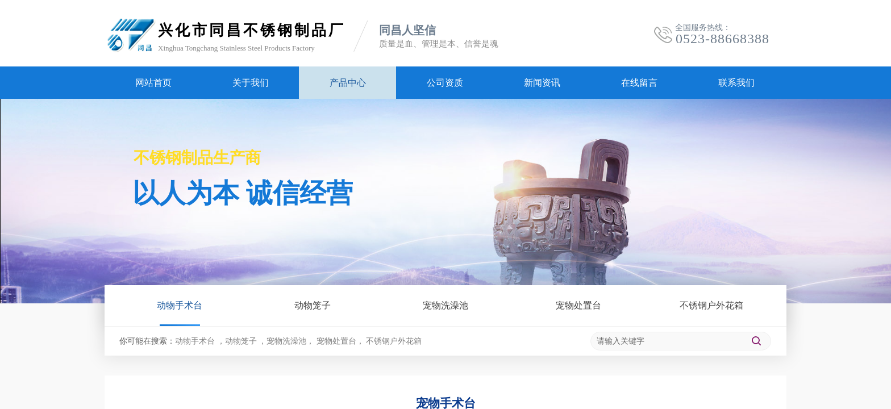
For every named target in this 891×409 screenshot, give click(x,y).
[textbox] (667, 341)
